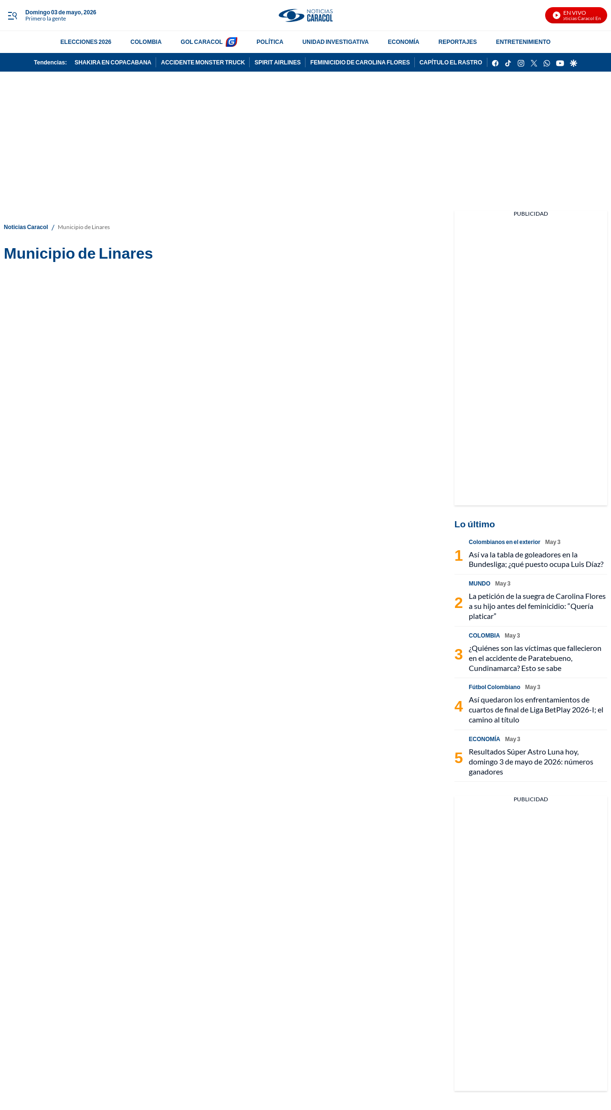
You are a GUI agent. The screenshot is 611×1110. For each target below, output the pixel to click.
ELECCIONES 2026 (86, 41)
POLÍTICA (270, 41)
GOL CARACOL (202, 41)
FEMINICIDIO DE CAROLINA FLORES (360, 62)
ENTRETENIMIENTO (523, 41)
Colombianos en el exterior (504, 541)
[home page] (305, 15)
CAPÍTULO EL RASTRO (451, 62)
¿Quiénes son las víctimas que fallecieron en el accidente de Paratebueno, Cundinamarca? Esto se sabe (535, 657)
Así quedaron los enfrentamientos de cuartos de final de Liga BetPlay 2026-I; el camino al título (536, 709)
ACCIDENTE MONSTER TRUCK (203, 62)
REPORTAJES (458, 41)
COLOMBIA (145, 41)
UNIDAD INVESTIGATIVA (336, 41)
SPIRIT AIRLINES (277, 62)
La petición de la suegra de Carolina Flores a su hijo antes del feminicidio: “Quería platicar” (537, 605)
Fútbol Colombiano (494, 687)
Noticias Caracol (26, 226)
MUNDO (479, 583)
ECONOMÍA (404, 41)
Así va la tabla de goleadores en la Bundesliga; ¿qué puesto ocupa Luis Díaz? (536, 559)
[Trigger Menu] (12, 15)
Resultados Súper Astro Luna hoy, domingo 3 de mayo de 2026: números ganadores (531, 761)
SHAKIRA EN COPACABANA (112, 62)
